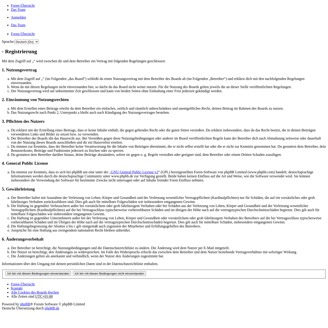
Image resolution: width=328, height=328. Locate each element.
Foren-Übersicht (23, 284)
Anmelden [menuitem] (18, 17)
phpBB (25, 304)
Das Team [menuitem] (18, 10)
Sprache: (8, 41)
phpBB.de (52, 308)
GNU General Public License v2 (134, 172)
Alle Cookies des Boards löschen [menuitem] (35, 292)
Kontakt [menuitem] (17, 288)
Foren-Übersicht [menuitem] (23, 5)
